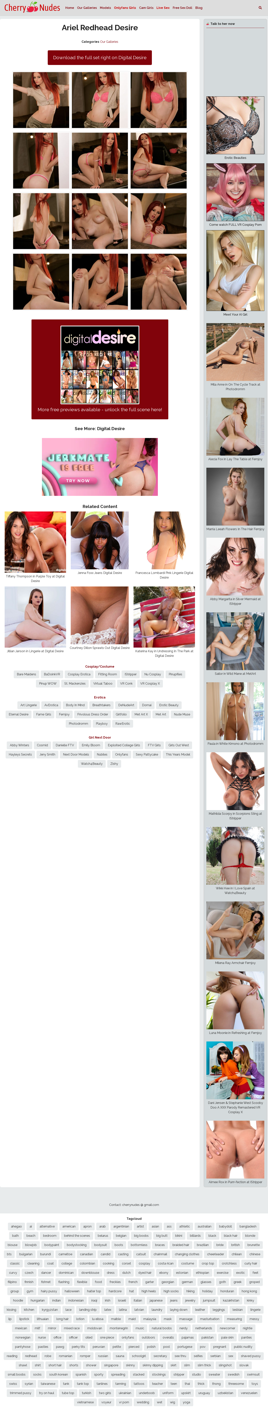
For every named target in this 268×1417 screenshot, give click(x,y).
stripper (179, 1374)
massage (185, 1319)
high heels (149, 1291)
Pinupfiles (175, 674)
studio (196, 1374)
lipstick (24, 1319)
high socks (171, 1291)
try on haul (46, 1393)
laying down (178, 1310)
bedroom (49, 1236)
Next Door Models (76, 754)
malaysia (149, 1319)
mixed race (72, 1328)
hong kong (249, 1291)
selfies (198, 1356)
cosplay (144, 1263)
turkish (86, 1393)
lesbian (238, 1310)
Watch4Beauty (92, 764)
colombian (87, 1263)
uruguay (204, 1393)
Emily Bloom (91, 745)
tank (66, 1384)
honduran (227, 1291)
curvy (13, 1273)
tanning (120, 1384)
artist (140, 1226)
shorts (73, 1365)
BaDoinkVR (52, 674)
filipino (12, 1282)
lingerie (255, 1310)
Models (105, 8)
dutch (126, 1273)
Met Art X (141, 714)
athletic (184, 1226)
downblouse (90, 1273)
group (14, 1291)
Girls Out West (178, 745)
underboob (147, 1393)
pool (166, 1347)
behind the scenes (77, 1236)
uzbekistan (225, 1393)
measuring (234, 1319)
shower (91, 1365)
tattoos (139, 1384)
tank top (83, 1384)
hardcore (115, 1291)
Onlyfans (121, 754)
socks (37, 1374)
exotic (240, 1273)
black (212, 1236)
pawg (60, 1347)
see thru (180, 1356)
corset (126, 1263)
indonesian (76, 1300)
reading (12, 1356)
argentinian (121, 1226)
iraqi (94, 1300)
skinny (130, 1365)
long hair (62, 1319)
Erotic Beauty (169, 705)
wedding (143, 1402)
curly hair (250, 1263)
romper (85, 1356)
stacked (138, 1374)
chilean (237, 1254)
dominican (66, 1273)
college (66, 1263)
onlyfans (128, 1337)
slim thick (204, 1365)
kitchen (29, 1310)
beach (30, 1236)
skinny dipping (153, 1365)
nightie (247, 1328)
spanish (81, 1374)
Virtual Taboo (102, 683)
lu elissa (97, 1319)
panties (246, 1337)
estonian (182, 1273)
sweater (214, 1374)
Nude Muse (182, 714)
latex (107, 1310)
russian (103, 1356)
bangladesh (248, 1226)
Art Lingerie (28, 705)
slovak (244, 1365)
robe (48, 1356)
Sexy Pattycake (147, 754)
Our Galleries (87, 8)
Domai (146, 705)
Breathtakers (101, 705)
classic (15, 1263)
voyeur (106, 1402)
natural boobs (162, 1328)
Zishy (114, 764)
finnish (29, 1282)
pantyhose (22, 1347)
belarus (103, 1236)
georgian (168, 1282)
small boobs (17, 1374)
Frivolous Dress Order (92, 714)
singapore (111, 1365)
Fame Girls (43, 714)
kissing (11, 1310)
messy (254, 1319)
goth (222, 1282)
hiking (190, 1291)
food (98, 1282)
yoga (186, 1402)
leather (200, 1310)
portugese (185, 1347)
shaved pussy (251, 1356)
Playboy (102, 723)
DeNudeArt (126, 705)
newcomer (227, 1328)
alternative (47, 1226)
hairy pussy (49, 1291)
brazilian (203, 1245)
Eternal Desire (18, 714)
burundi (45, 1254)
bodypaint (51, 1245)
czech (29, 1273)
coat (50, 1263)
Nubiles (102, 754)
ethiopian (202, 1273)
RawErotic (122, 723)
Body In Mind (75, 705)
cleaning (33, 1263)
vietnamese (85, 1402)
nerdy (184, 1328)
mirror (52, 1328)
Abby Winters (19, 745)
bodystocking (77, 1245)
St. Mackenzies (75, 683)
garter (149, 1282)
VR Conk (126, 683)
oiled (88, 1337)
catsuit (141, 1254)
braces (160, 1245)
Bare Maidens (26, 674)
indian (56, 1300)
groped (254, 1282)
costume (187, 1263)
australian (204, 1226)
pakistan (208, 1337)
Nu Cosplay (152, 674)
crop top (208, 1263)
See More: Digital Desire (100, 428)
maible (116, 1319)
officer (73, 1337)
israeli (122, 1300)
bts (9, 1254)
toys (255, 1384)
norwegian (22, 1337)
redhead (31, 1356)
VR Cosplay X (150, 683)
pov (203, 1347)
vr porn (124, 1402)
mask (168, 1319)
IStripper (131, 674)
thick (201, 1384)
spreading (118, 1374)
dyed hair (144, 1273)
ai (31, 1226)
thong (216, 1384)
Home (69, 8)
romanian (65, 1356)
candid (105, 1254)
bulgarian (25, 1254)
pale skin (227, 1337)
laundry (157, 1310)
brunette (254, 1245)
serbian (215, 1356)
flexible (82, 1282)
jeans (174, 1300)
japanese (156, 1300)
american (69, 1226)
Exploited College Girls (124, 745)
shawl (23, 1365)
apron (87, 1226)
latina (123, 1310)
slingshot (225, 1365)
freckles (115, 1282)
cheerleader (215, 1254)
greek (238, 1282)
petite (117, 1347)
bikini (178, 1236)
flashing (63, 1282)
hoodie (18, 1300)
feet (255, 1273)
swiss (13, 1384)
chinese (254, 1254)
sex (230, 1356)
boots (119, 1245)
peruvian (99, 1347)
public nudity (243, 1347)
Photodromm (78, 723)
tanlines (102, 1384)
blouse (12, 1245)
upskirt (186, 1393)
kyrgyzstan (50, 1310)
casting (123, 1254)
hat (131, 1291)
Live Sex (163, 8)
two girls (105, 1393)
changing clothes (187, 1254)
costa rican (166, 1263)
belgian (121, 1236)
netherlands (203, 1328)
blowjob (31, 1245)
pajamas (188, 1337)
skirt (173, 1365)
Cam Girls (146, 8)
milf (37, 1328)
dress (111, 1273)
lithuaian (43, 1319)
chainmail (160, 1254)
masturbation (209, 1319)
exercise (222, 1273)
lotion (80, 1319)
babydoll (225, 1226)
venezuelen (249, 1393)
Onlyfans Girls (125, 8)
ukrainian (125, 1393)
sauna (120, 1356)
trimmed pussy (20, 1393)
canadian (86, 1254)
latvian (139, 1310)
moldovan (94, 1328)
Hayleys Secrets (20, 754)
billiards (195, 1236)
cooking (108, 1263)
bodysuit (100, 1245)
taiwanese (48, 1384)
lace (68, 1310)
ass (169, 1226)
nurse (42, 1337)
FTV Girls (154, 745)
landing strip (88, 1310)
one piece (107, 1337)
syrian (29, 1384)
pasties (43, 1347)
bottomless (139, 1245)
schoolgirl (139, 1356)
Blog (198, 8)
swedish (233, 1374)
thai (187, 1384)
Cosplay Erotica (79, 674)
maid (132, 1319)
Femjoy (64, 714)
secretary (160, 1356)
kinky (250, 1300)
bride (220, 1245)
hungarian (38, 1300)
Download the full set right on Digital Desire (99, 57)
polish (151, 1347)
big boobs (141, 1236)
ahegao (16, 1226)
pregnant (219, 1347)
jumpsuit (209, 1300)
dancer (46, 1273)
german (187, 1282)
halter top (94, 1291)
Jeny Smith (47, 754)
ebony (163, 1273)
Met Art (161, 714)
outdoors (148, 1337)
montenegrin (119, 1328)
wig (172, 1402)
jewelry (190, 1300)
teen (174, 1384)
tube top (68, 1393)
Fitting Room (107, 674)
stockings (159, 1374)
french (133, 1282)
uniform (168, 1393)
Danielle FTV (65, 745)
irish (107, 1300)
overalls (168, 1337)
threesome (236, 1384)
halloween (72, 1291)
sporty (98, 1374)
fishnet (46, 1282)
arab (102, 1226)
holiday (207, 1291)
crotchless (229, 1263)
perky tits (78, 1347)
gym (30, 1291)
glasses (206, 1282)
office (57, 1337)
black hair (230, 1236)
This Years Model (178, 754)
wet (159, 1402)
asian (155, 1226)
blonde (250, 1236)
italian (138, 1300)
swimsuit (253, 1374)
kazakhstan (231, 1300)
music (140, 1328)
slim (187, 1365)
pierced (134, 1347)
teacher (157, 1384)
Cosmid (42, 745)
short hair (55, 1365)
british (235, 1245)
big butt (162, 1236)
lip (10, 1319)
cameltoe (65, 1254)
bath (15, 1236)
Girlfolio (121, 714)
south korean (58, 1374)
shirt (38, 1365)
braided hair (181, 1245)
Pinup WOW (48, 683)
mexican (21, 1328)
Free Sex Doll (182, 8)
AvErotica (51, 705)
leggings (219, 1310)
